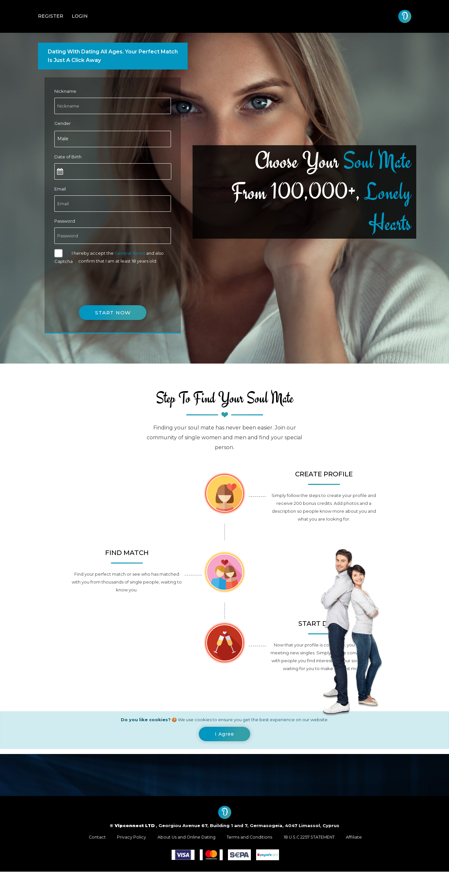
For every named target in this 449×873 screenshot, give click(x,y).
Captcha (63, 261)
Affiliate (358, 838)
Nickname (65, 91)
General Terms (130, 253)
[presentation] (104, 280)
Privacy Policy (128, 838)
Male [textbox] (62, 139)
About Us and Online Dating (185, 838)
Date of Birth (68, 156)
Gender (62, 123)
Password (64, 221)
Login (80, 16)
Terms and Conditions (249, 838)
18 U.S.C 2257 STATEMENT (311, 838)
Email (60, 188)
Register (50, 16)
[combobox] (112, 139)
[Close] (224, 734)
